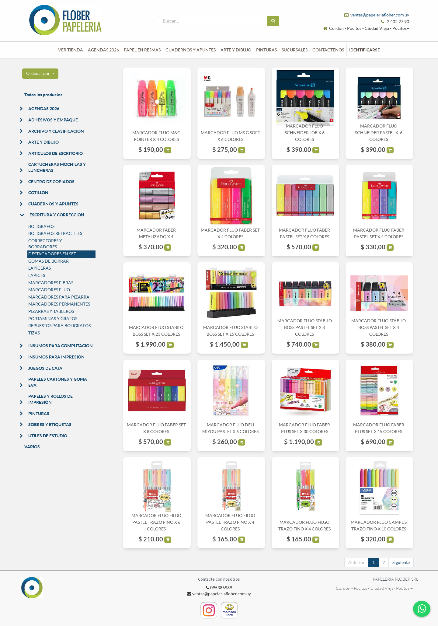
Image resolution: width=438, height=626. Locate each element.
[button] (40, 73)
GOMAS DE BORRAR (48, 261)
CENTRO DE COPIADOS (51, 181)
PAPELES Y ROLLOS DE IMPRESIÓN (50, 399)
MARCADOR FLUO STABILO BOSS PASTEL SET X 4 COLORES (378, 327)
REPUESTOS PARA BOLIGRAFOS (59, 325)
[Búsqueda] (273, 21)
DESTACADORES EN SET (52, 253)
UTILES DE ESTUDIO (47, 435)
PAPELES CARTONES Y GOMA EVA (57, 382)
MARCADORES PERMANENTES (59, 304)
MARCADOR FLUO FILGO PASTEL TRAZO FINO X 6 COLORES (156, 522)
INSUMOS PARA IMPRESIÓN (56, 357)
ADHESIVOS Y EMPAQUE (53, 119)
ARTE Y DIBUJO (43, 142)
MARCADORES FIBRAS (50, 282)
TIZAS (34, 332)
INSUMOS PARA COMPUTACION (60, 345)
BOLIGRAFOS (41, 226)
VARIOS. (32, 446)
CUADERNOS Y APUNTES (53, 203)
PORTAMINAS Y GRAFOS (52, 318)
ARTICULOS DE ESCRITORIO (55, 153)
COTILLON (38, 192)
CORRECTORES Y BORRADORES (45, 243)
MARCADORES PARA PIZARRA (58, 297)
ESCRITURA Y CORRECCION (57, 214)
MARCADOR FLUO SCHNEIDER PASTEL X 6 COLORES (378, 133)
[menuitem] (70, 50)
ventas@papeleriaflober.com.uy (379, 14)
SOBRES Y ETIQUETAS (49, 424)
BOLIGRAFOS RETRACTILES (55, 233)
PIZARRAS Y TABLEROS (51, 311)
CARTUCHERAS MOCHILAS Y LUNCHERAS (57, 167)
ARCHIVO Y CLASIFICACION (56, 131)
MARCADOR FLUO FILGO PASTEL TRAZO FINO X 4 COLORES (230, 522)
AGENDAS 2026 (43, 108)
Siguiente (401, 562)
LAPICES (36, 275)
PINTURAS (38, 413)
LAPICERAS (39, 268)
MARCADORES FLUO (49, 289)
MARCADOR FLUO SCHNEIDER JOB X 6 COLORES (305, 133)
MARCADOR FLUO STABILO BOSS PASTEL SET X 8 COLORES (304, 327)
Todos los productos (43, 94)
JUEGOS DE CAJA (45, 368)
